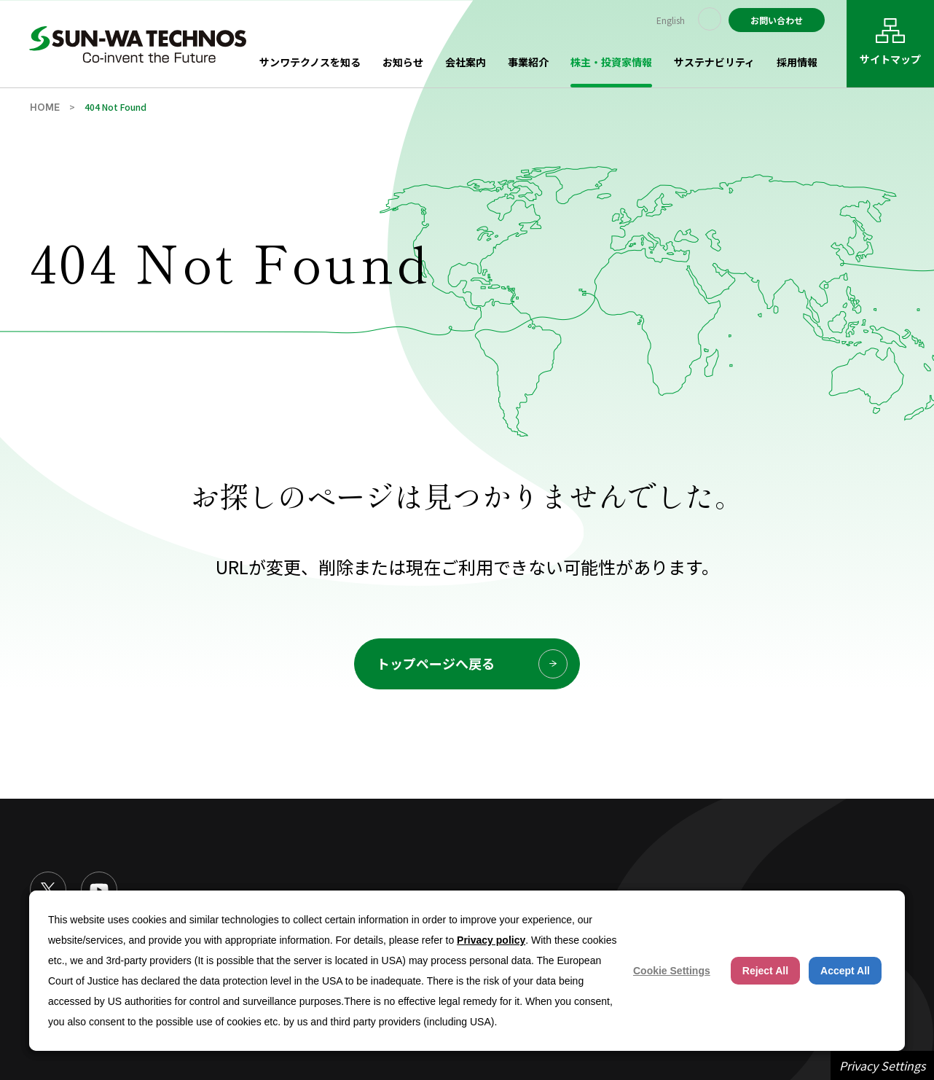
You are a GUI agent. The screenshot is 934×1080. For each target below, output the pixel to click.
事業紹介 (528, 62)
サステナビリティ (714, 62)
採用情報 (797, 62)
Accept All (845, 971)
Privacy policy (491, 940)
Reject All (765, 971)
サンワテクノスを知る (310, 62)
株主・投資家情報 (611, 62)
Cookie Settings (671, 971)
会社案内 (465, 62)
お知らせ (402, 62)
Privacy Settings (882, 1065)
